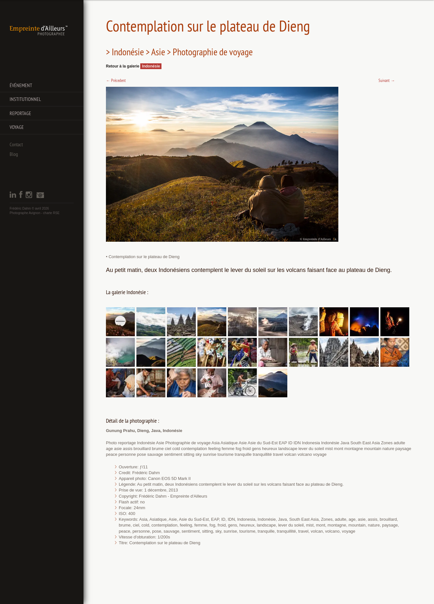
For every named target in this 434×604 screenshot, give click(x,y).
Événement (21, 85)
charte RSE (51, 213)
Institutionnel (25, 99)
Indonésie (151, 66)
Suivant (386, 80)
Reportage (20, 113)
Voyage (17, 127)
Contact (16, 144)
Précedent (116, 80)
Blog (14, 154)
